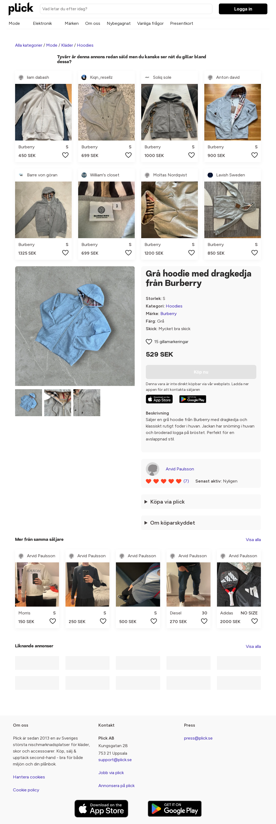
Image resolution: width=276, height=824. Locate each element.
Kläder (67, 45)
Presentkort (181, 23)
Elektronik (42, 23)
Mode (14, 23)
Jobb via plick (111, 772)
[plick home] (21, 9)
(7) (186, 481)
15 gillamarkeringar (171, 341)
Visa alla (253, 539)
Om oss (92, 23)
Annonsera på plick (116, 785)
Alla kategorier (28, 45)
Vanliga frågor (150, 23)
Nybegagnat (119, 23)
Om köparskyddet (172, 522)
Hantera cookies (29, 776)
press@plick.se (198, 738)
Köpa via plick (167, 501)
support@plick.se (115, 759)
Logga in (243, 9)
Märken (72, 23)
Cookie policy (26, 789)
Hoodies (85, 45)
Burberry (168, 313)
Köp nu (201, 372)
